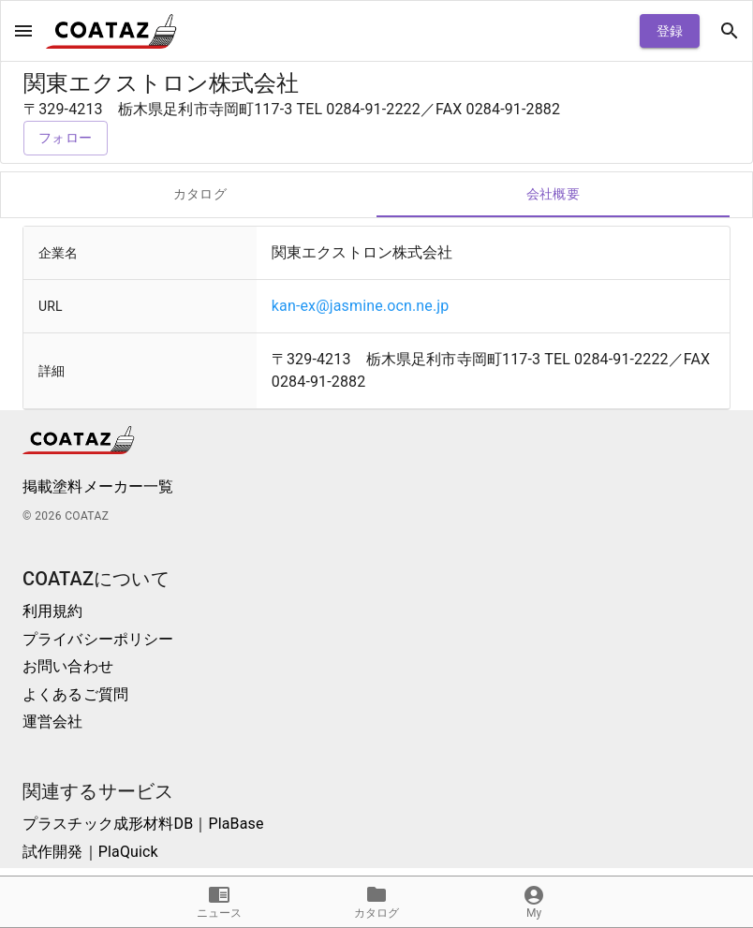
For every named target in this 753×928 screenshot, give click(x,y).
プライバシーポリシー (98, 639)
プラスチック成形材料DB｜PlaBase (143, 823)
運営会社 (52, 721)
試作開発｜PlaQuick (90, 852)
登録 (670, 31)
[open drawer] (23, 30)
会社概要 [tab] (553, 194)
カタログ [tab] (199, 194)
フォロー (65, 138)
